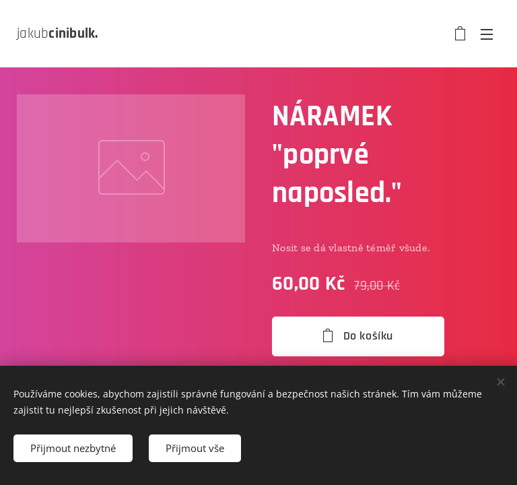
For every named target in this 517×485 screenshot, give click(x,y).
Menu (487, 34)
